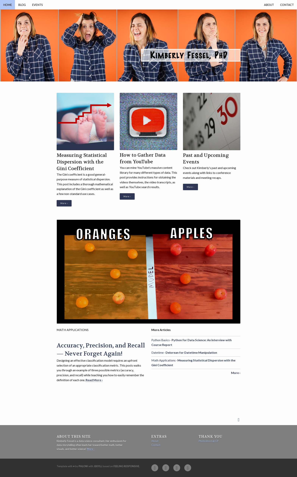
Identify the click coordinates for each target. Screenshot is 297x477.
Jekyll (98, 466)
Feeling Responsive (126, 466)
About (269, 4)
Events (37, 4)
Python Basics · (191, 342)
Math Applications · (193, 362)
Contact (287, 4)
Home (7, 4)
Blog (22, 4)
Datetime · (184, 352)
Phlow (83, 466)
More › (64, 203)
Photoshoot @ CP (209, 441)
